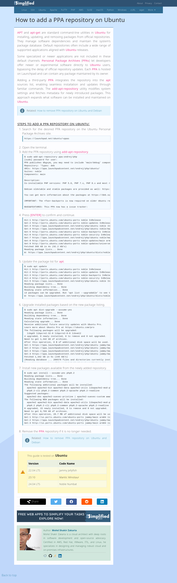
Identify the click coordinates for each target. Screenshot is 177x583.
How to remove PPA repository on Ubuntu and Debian (69, 110)
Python (110, 9)
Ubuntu (42, 9)
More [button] (151, 9)
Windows (122, 9)
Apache (53, 9)
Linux (24, 9)
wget (141, 9)
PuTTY (64, 9)
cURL (132, 9)
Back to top (9, 575)
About (140, 3)
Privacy (148, 3)
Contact (158, 3)
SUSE (89, 9)
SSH (33, 9)
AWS (81, 9)
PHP (73, 9)
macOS (99, 9)
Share (33, 501)
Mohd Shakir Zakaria (64, 530)
